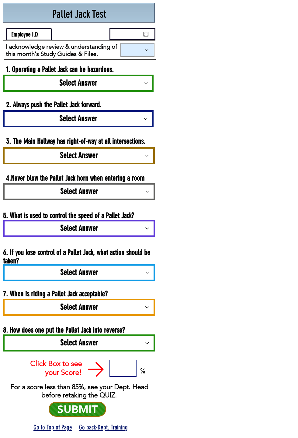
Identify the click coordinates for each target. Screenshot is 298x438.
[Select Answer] (78, 118)
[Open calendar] (146, 34)
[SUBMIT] (77, 409)
